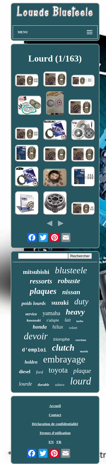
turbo (79, 321)
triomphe (61, 339)
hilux (57, 327)
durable (43, 384)
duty (81, 301)
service (31, 314)
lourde (25, 384)
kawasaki (34, 320)
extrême (80, 340)
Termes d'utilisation (54, 433)
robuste (69, 281)
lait (68, 320)
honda (40, 327)
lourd (80, 381)
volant (73, 328)
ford (39, 372)
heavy (75, 311)
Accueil (55, 406)
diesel (25, 371)
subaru (59, 385)
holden (31, 362)
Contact (55, 415)
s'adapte (52, 320)
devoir (35, 336)
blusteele (71, 270)
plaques (43, 291)
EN (51, 442)
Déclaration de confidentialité (55, 424)
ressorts (41, 281)
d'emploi (34, 350)
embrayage (64, 359)
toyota (58, 370)
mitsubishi (36, 272)
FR (59, 442)
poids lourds (33, 303)
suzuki (60, 302)
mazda (84, 351)
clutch (63, 348)
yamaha (51, 313)
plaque (82, 370)
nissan (71, 292)
